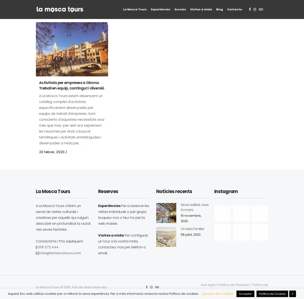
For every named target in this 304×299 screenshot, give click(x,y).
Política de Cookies (272, 294)
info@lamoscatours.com (60, 253)
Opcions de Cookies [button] (217, 293)
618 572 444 (48, 247)
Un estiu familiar (192, 228)
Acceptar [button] (245, 294)
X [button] (292, 294)
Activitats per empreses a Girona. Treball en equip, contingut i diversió (71, 85)
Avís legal (208, 285)
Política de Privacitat (233, 285)
